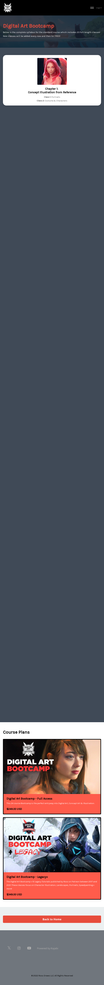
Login (99, 7)
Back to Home (52, 919)
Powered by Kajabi (47, 948)
